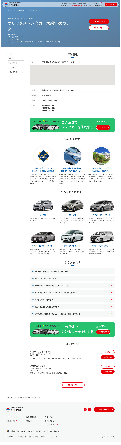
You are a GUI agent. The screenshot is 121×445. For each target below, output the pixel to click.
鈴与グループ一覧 (52, 440)
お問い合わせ (68, 4)
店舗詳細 (107, 354)
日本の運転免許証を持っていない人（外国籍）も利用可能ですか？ (56, 315)
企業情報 (36, 440)
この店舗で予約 (107, 360)
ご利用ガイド (94, 6)
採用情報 (43, 440)
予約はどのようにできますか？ (44, 279)
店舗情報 (11, 58)
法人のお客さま (78, 4)
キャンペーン (61, 6)
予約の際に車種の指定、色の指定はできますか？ (50, 272)
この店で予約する (101, 21)
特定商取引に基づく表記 (24, 440)
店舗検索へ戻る (72, 388)
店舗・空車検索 (73, 6)
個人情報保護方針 (11, 440)
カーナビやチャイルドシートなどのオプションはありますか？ (54, 293)
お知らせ (60, 4)
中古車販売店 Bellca (91, 4)
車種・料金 (83, 6)
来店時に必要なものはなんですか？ (45, 307)
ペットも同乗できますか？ (42, 300)
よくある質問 (12, 73)
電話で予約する (101, 28)
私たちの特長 (12, 63)
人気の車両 (12, 68)
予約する (112, 5)
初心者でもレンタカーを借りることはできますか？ (51, 286)
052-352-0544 (51, 90)
